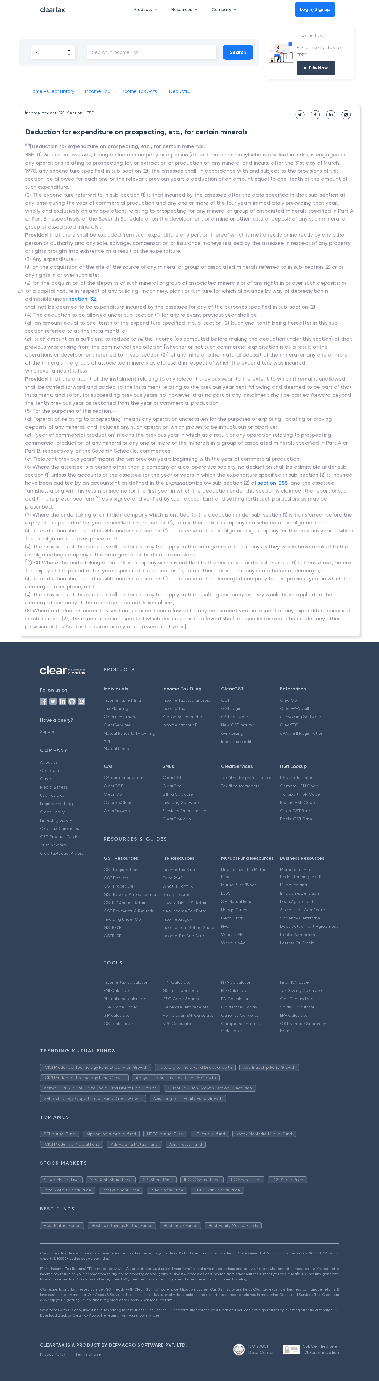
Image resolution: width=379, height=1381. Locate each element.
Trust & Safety (53, 845)
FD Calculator (234, 998)
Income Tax (174, 708)
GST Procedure (119, 886)
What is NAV (233, 942)
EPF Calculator (294, 1015)
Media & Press (54, 787)
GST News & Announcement (131, 894)
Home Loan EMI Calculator (189, 1015)
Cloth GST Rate (295, 810)
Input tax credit (236, 741)
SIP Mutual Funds (238, 901)
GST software (234, 716)
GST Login (231, 708)
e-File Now (316, 68)
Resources (185, 9)
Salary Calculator (297, 1007)
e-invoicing (232, 733)
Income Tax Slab (179, 869)
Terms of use (88, 1354)
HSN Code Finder (297, 777)
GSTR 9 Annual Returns (126, 902)
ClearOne (172, 785)
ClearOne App (177, 819)
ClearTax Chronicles (59, 828)
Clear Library (52, 812)
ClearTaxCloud (118, 802)
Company (225, 9)
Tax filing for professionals (246, 777)
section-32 (82, 299)
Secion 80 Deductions (185, 716)
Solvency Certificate (300, 918)
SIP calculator (117, 1015)
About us (49, 762)
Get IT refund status (300, 998)
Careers (48, 778)
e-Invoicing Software (300, 716)
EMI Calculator (118, 990)
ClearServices (117, 725)
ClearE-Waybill (294, 708)
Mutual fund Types (239, 885)
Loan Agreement (297, 901)
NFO (225, 926)
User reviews (52, 795)
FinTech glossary (56, 820)
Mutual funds (116, 748)
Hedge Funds (234, 909)
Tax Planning (116, 708)
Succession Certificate (302, 909)
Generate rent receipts (186, 1007)
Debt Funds (232, 918)
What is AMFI (233, 934)
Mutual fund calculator (126, 998)
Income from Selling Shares (189, 927)
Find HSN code (294, 982)
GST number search (182, 990)
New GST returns (237, 725)
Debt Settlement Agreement (309, 926)
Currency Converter (240, 1015)
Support (48, 731)
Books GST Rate (296, 819)
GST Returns (116, 877)
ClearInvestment (120, 716)
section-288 (273, 483)
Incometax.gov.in (179, 919)
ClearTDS (289, 725)
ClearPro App (117, 810)
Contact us (51, 770)
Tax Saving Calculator (301, 990)
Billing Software (178, 794)
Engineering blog (56, 803)
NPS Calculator (177, 1023)
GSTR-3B (113, 935)
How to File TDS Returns (186, 902)
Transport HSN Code (300, 794)
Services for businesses (185, 810)
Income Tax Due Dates (185, 935)
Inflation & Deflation (299, 893)
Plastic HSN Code (297, 802)
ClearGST (289, 700)
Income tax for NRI (181, 725)
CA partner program (123, 777)
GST (225, 700)
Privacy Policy (53, 1354)
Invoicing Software (181, 802)
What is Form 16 (178, 886)
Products (147, 9)
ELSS (226, 893)
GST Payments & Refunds (129, 911)
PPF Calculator (177, 982)
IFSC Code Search (181, 998)
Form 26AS (173, 877)
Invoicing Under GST (123, 919)
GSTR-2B (113, 927)
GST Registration (120, 869)
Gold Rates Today (239, 1007)
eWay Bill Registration (301, 733)
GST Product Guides (60, 836)
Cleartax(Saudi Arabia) (62, 853)
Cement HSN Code (299, 785)
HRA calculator (235, 982)
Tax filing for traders (240, 785)
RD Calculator (235, 990)
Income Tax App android (187, 700)
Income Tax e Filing (122, 700)
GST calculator (118, 1023)
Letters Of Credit (297, 942)
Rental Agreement (298, 934)
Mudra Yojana (293, 885)
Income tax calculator (125, 982)
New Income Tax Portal (185, 911)
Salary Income (177, 894)
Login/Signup (315, 9)
